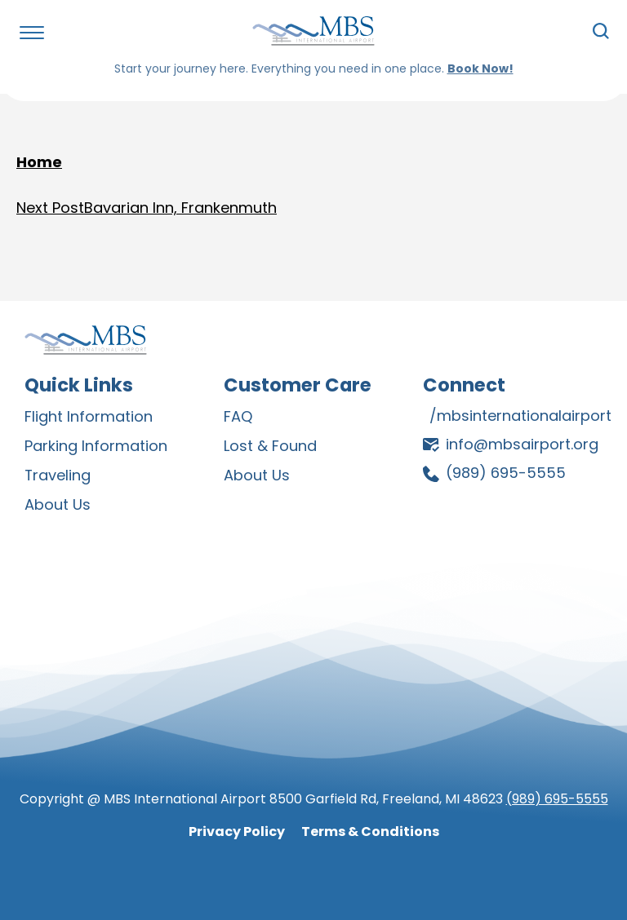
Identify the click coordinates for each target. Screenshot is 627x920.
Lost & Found (270, 445)
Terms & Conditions (370, 828)
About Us (57, 502)
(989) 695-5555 (557, 795)
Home (39, 162)
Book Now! (480, 68)
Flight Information (88, 416)
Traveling (57, 473)
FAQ (238, 416)
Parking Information (95, 445)
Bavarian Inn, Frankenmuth (146, 208)
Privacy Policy (237, 828)
